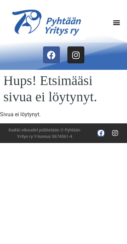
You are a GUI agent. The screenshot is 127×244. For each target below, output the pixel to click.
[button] (116, 22)
